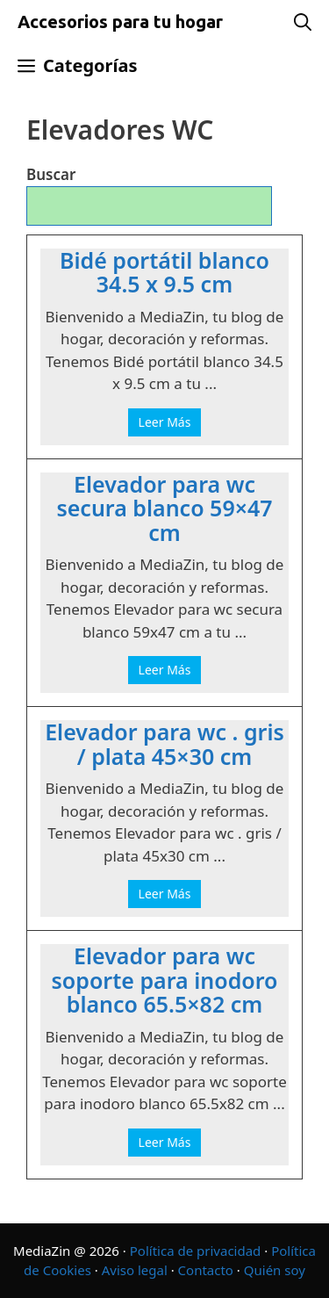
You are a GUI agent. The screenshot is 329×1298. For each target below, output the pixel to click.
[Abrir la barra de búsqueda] (302, 22)
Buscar (50, 174)
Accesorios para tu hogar (120, 21)
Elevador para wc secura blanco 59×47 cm (164, 508)
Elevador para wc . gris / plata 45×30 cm (164, 744)
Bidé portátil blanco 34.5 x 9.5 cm (164, 273)
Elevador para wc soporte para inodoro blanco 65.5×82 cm (164, 980)
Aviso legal (135, 1270)
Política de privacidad (195, 1250)
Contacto (205, 1270)
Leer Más (165, 422)
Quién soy (274, 1270)
